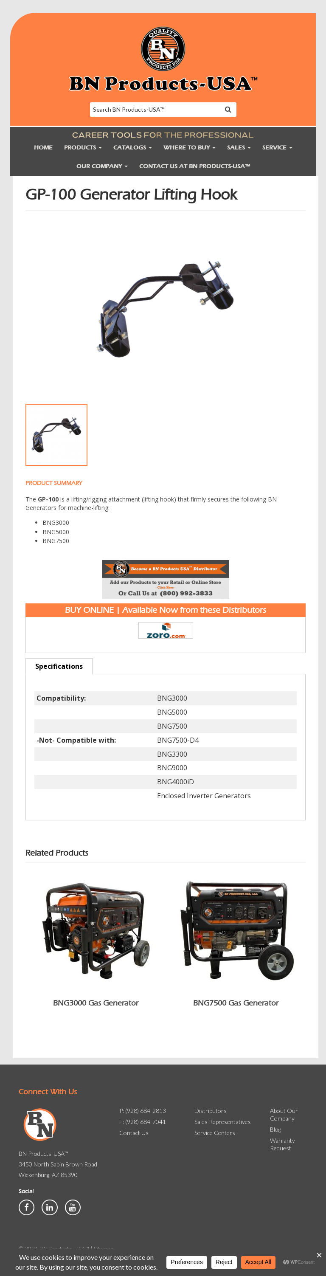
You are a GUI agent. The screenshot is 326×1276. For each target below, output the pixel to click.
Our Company (102, 166)
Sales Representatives (222, 1121)
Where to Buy (189, 147)
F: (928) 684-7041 (142, 1121)
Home (43, 147)
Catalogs (132, 147)
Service (277, 147)
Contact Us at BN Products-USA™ (194, 166)
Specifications (59, 666)
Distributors (210, 1110)
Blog (275, 1129)
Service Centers (214, 1132)
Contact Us (134, 1132)
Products (83, 147)
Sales (239, 147)
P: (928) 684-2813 (142, 1110)
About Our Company (284, 1114)
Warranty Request (282, 1144)
